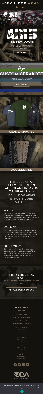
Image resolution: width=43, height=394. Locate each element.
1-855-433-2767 (21, 339)
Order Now (21, 84)
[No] (41, 389)
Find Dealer (20, 7)
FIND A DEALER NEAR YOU (21, 290)
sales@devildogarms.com (21, 341)
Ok (22, 391)
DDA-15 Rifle (21, 53)
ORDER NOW (10, 19)
